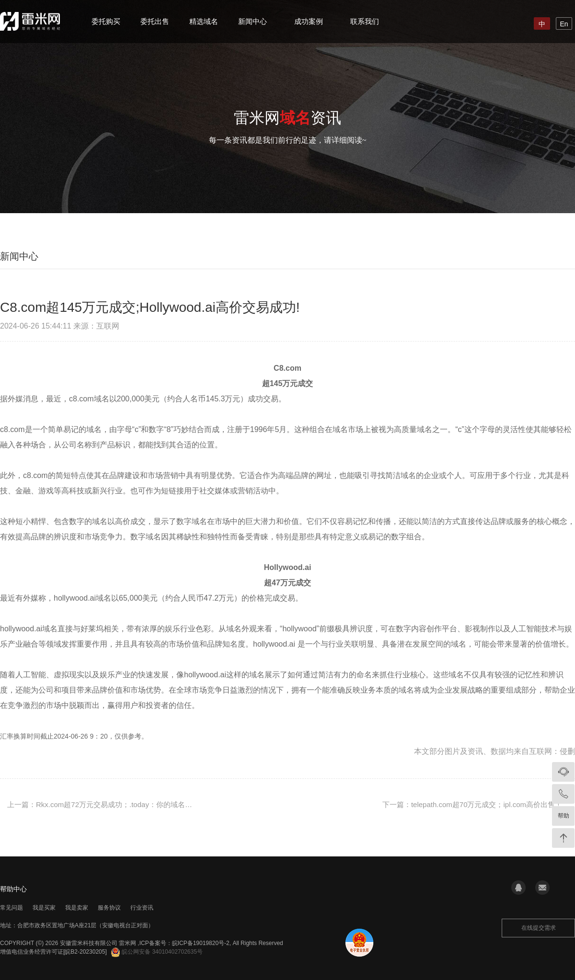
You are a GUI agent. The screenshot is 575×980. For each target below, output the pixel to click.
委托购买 (106, 21)
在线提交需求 (538, 927)
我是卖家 (76, 907)
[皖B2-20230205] (85, 951)
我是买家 (44, 907)
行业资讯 (141, 907)
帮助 (563, 815)
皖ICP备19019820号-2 (201, 943)
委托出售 (154, 21)
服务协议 (109, 907)
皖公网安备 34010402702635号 (157, 951)
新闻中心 (252, 21)
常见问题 (11, 907)
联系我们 (364, 21)
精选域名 (203, 21)
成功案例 (308, 21)
